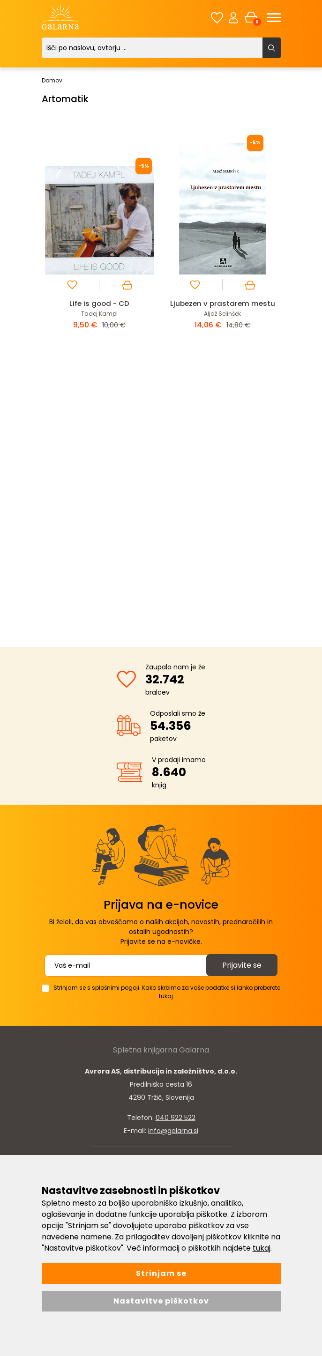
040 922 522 (175, 1117)
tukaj (261, 1248)
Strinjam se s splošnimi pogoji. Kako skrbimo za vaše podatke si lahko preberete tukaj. (166, 992)
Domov (52, 80)
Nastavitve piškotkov (161, 1301)
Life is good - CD (99, 303)
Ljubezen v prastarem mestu (222, 303)
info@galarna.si (173, 1130)
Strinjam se (161, 1273)
